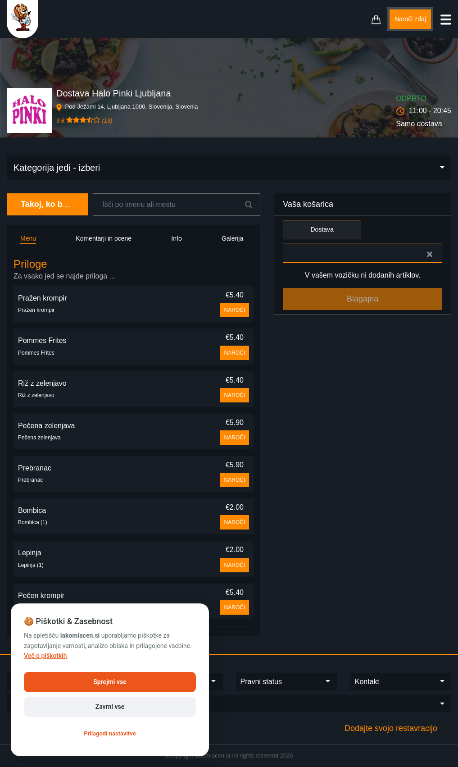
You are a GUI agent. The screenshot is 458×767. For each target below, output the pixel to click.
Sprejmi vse (109, 681)
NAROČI (234, 310)
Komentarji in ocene (104, 238)
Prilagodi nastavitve (110, 733)
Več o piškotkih (45, 655)
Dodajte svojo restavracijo (391, 728)
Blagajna (362, 298)
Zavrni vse (110, 706)
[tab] (134, 270)
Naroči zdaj (410, 19)
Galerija (232, 238)
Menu (28, 238)
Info (176, 238)
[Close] (429, 254)
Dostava (322, 229)
